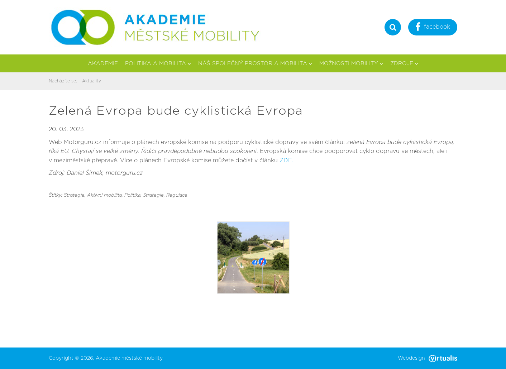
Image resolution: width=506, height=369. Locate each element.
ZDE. (286, 160)
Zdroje (404, 63)
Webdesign (427, 358)
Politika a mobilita (158, 63)
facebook (432, 28)
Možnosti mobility (351, 63)
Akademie (103, 63)
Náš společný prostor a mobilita (255, 63)
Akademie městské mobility (129, 358)
